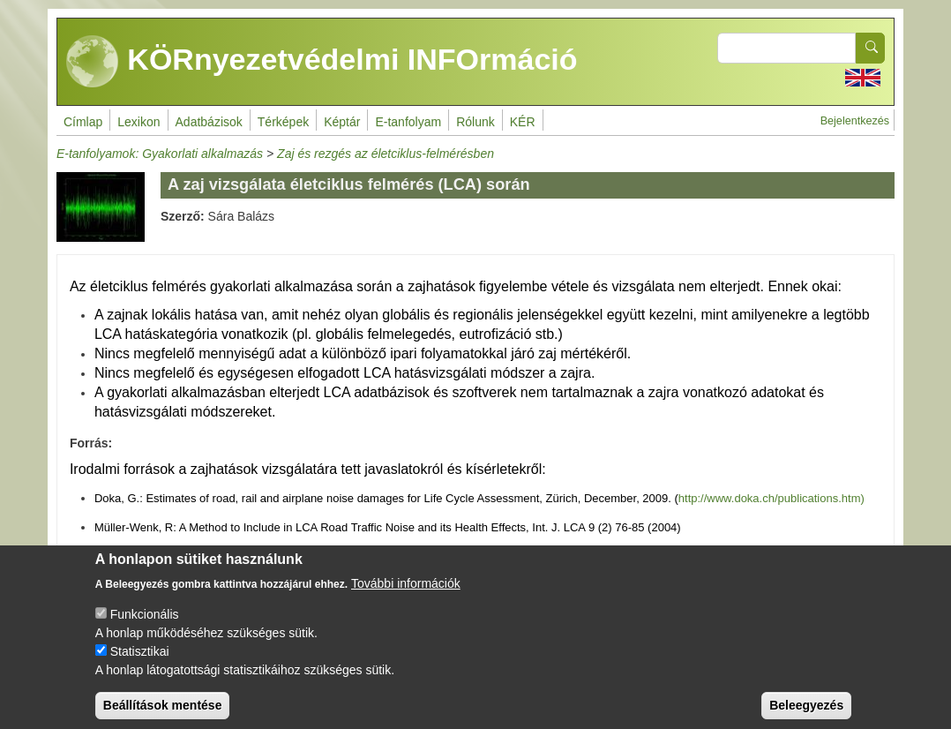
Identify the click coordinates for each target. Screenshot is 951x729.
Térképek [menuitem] (283, 122)
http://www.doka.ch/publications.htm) (771, 498)
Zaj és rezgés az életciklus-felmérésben (385, 154)
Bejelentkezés (854, 121)
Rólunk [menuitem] (475, 122)
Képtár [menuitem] (342, 122)
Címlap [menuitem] (83, 122)
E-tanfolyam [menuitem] (408, 122)
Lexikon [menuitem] (138, 122)
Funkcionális (144, 627)
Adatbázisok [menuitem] (209, 122)
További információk (406, 597)
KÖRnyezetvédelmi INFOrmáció (322, 61)
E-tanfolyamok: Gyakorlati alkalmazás (159, 154)
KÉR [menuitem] (522, 122)
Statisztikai (139, 665)
